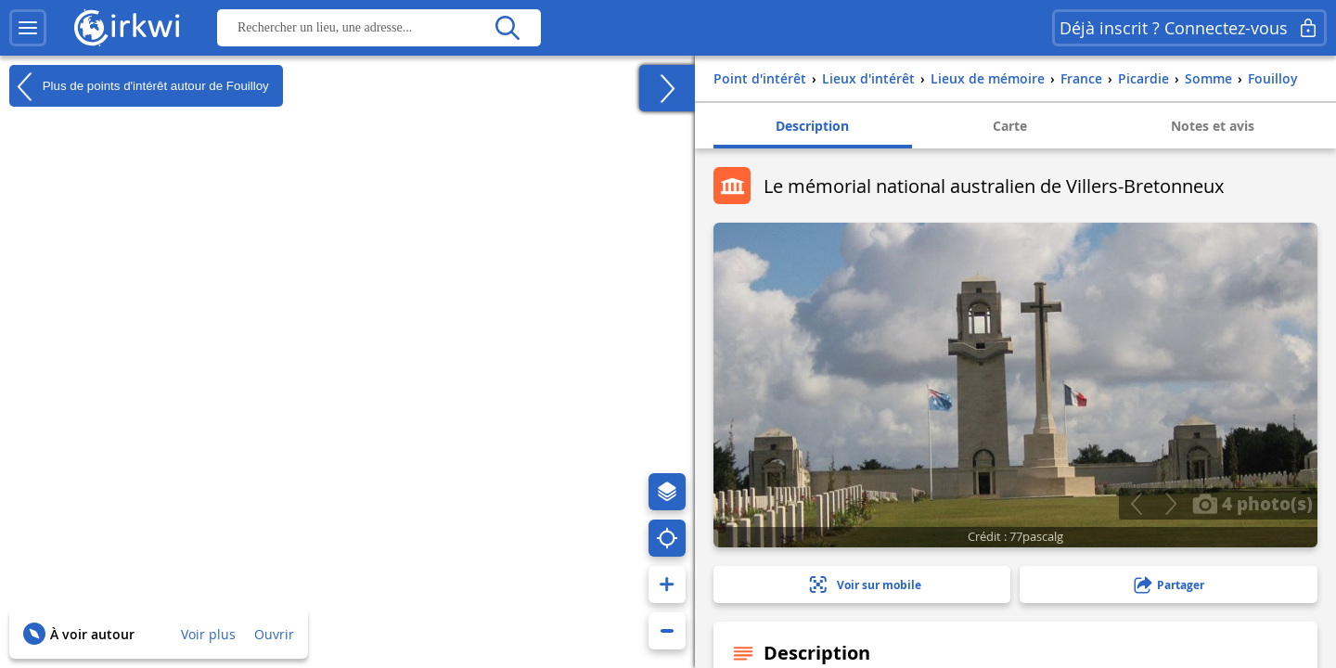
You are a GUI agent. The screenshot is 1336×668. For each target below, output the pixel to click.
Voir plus (208, 634)
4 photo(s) (1252, 503)
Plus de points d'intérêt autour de (139, 86)
